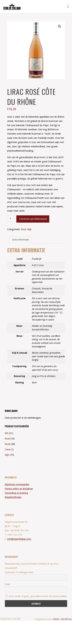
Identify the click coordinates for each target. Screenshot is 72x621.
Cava (7, 449)
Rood (7, 444)
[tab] (20, 239)
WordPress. (66, 619)
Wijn (29, 229)
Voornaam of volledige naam (19, 572)
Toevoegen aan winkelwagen (33, 219)
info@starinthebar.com (19, 539)
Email (7, 584)
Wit (6, 433)
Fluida (56, 619)
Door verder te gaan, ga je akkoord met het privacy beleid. (36, 596)
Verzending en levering (16, 493)
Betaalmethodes (13, 497)
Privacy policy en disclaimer (19, 488)
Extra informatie (20, 239)
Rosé (23, 229)
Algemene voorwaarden (17, 484)
